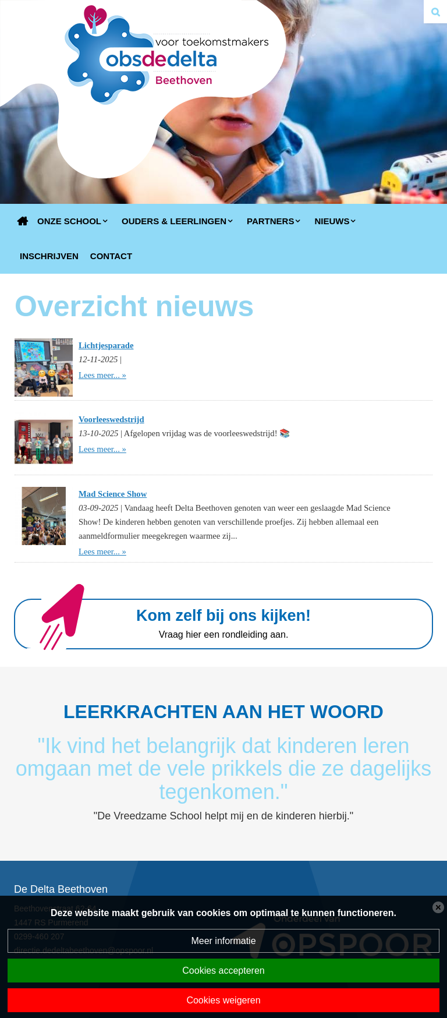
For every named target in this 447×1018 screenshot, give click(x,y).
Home (22, 221)
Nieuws (331, 221)
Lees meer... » (102, 375)
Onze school (69, 221)
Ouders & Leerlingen (174, 221)
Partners (270, 221)
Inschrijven (49, 256)
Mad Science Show (113, 494)
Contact (111, 256)
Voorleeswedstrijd (111, 419)
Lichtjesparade (106, 345)
